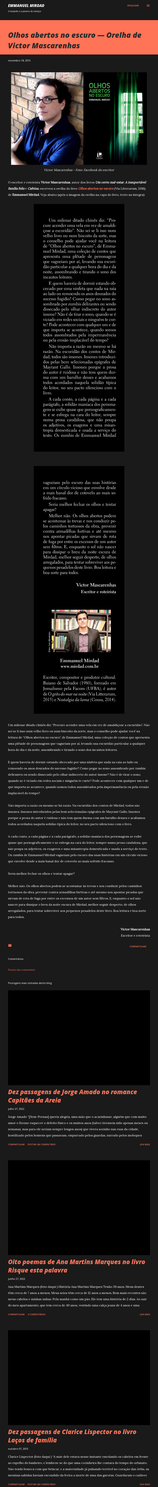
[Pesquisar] (133, 5)
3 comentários (36, 1314)
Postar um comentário (21, 969)
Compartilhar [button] (138, 946)
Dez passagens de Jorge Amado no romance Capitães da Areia (72, 1096)
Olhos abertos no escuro (95, 188)
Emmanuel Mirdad (26, 5)
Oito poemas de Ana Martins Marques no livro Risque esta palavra (76, 1265)
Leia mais (145, 1144)
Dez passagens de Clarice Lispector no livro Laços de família (72, 1435)
